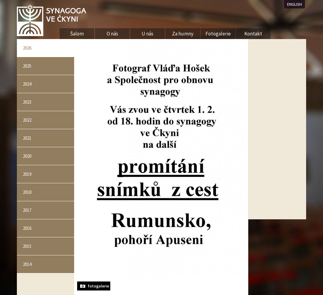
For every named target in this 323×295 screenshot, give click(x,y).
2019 (27, 174)
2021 (27, 138)
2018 (27, 192)
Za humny (182, 33)
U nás (147, 33)
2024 (27, 84)
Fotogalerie (218, 33)
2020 (27, 156)
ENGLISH (294, 4)
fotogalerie (98, 286)
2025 (27, 66)
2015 (27, 246)
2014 (27, 264)
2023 (27, 102)
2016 (27, 228)
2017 (27, 210)
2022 (27, 120)
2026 (27, 48)
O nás (112, 33)
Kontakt (253, 33)
